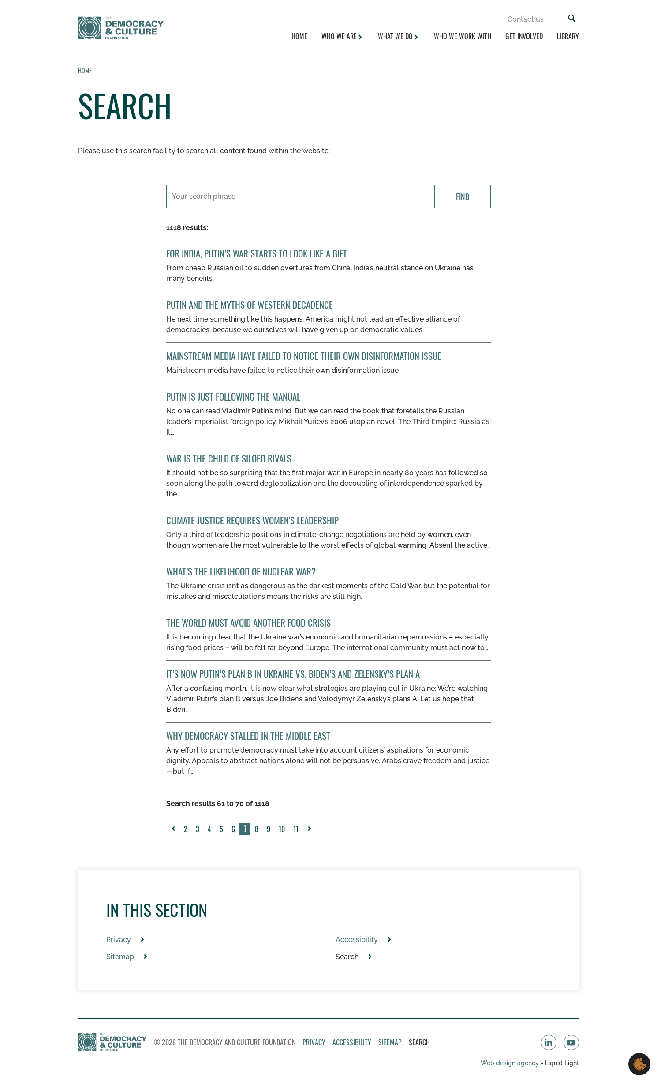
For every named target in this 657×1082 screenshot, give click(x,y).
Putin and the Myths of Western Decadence (249, 304)
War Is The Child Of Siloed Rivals (228, 458)
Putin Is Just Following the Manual (233, 396)
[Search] (572, 19)
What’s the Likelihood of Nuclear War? (241, 571)
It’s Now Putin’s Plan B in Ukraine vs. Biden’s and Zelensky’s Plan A (293, 674)
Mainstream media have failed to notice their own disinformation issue (303, 356)
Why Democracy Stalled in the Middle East (248, 735)
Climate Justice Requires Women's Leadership (252, 520)
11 (296, 829)
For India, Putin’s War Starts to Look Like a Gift (256, 253)
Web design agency (511, 1063)
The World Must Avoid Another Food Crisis (248, 622)
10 (282, 829)
